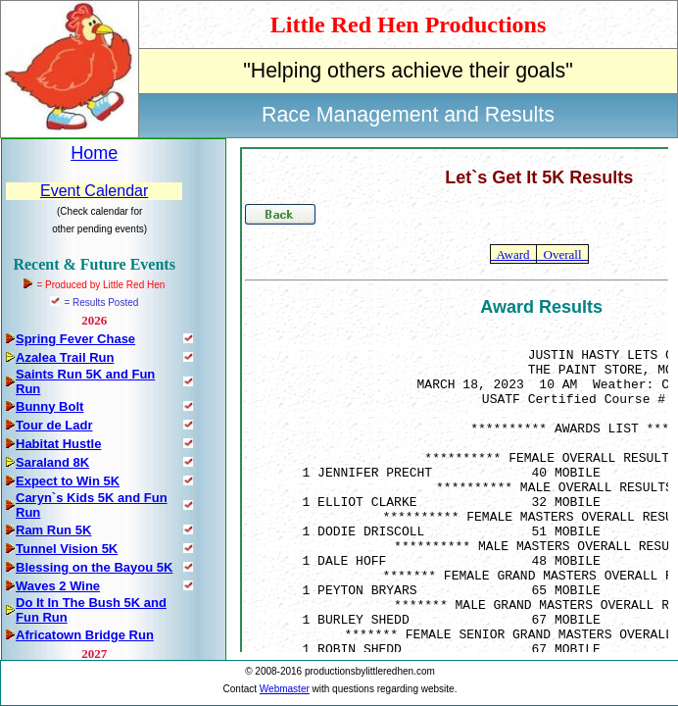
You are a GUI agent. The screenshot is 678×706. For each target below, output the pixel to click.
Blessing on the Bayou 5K (94, 567)
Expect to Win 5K (68, 481)
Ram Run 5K (53, 530)
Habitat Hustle (58, 443)
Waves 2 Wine (58, 586)
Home (94, 153)
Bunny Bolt (49, 406)
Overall (562, 254)
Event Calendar (94, 190)
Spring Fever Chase (75, 338)
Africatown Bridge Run (85, 635)
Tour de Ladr (54, 425)
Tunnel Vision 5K (67, 548)
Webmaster (285, 688)
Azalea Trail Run (65, 357)
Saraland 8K (52, 462)
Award (513, 254)
